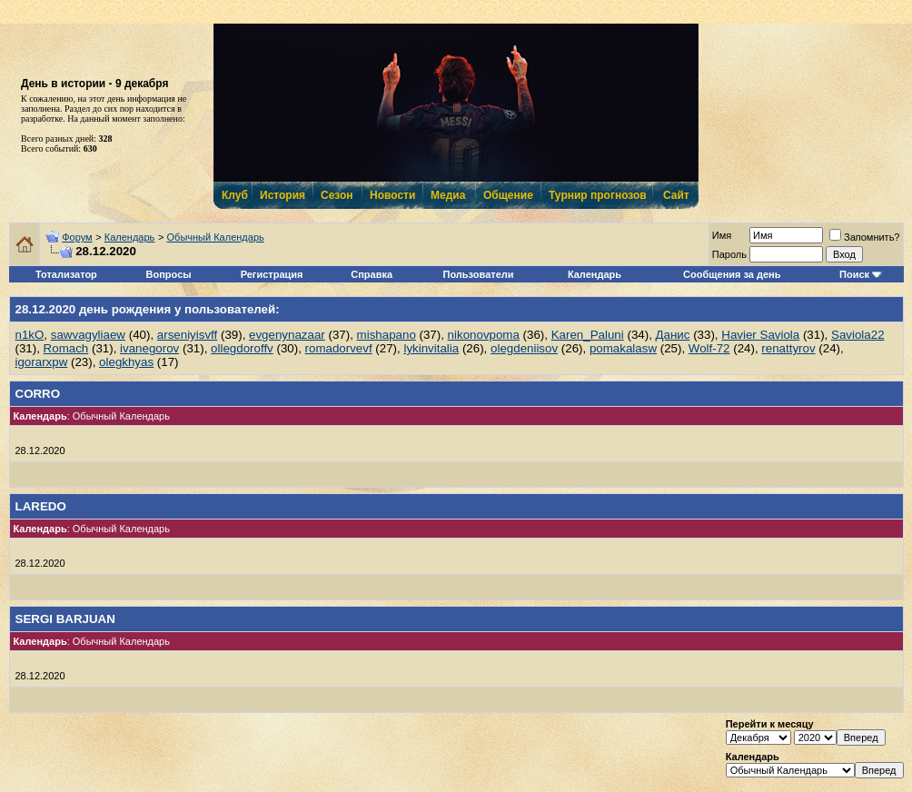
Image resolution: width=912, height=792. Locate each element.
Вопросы (169, 274)
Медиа (448, 195)
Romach (66, 348)
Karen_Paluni (587, 335)
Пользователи (478, 274)
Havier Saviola (760, 335)
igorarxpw (41, 362)
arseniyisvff (187, 335)
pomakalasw (623, 348)
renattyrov (788, 348)
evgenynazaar (287, 335)
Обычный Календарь (215, 237)
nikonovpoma (484, 335)
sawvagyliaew (88, 335)
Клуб (234, 195)
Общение (507, 195)
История (281, 195)
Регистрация (272, 274)
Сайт (676, 195)
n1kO (30, 335)
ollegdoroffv (242, 348)
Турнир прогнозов (596, 195)
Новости (391, 195)
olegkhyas (126, 362)
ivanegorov (149, 348)
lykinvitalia (431, 348)
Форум (77, 237)
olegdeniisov (524, 348)
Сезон (336, 195)
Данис (673, 335)
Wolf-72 (709, 348)
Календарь (129, 237)
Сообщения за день (731, 274)
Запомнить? (864, 237)
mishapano (386, 335)
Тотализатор (66, 274)
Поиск (854, 274)
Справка (371, 274)
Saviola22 (858, 335)
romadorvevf (338, 348)
